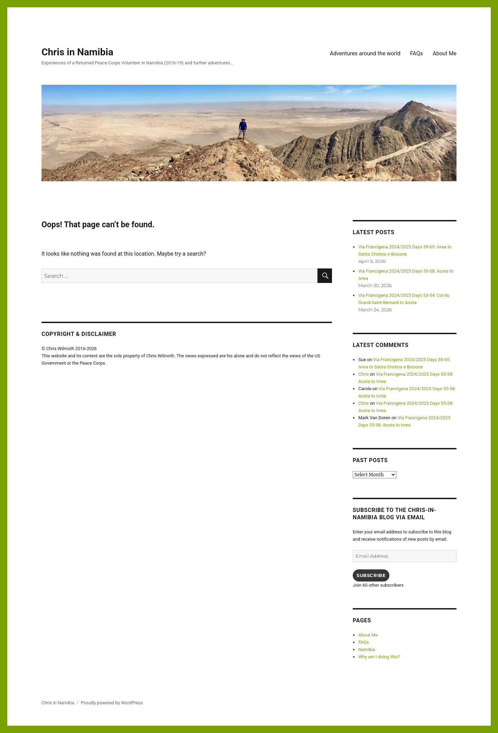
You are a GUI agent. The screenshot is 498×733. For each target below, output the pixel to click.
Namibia (366, 649)
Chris (363, 374)
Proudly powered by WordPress (112, 702)
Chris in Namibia (77, 52)
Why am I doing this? (379, 656)
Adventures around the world (365, 53)
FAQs (416, 53)
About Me (444, 53)
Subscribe (371, 575)
